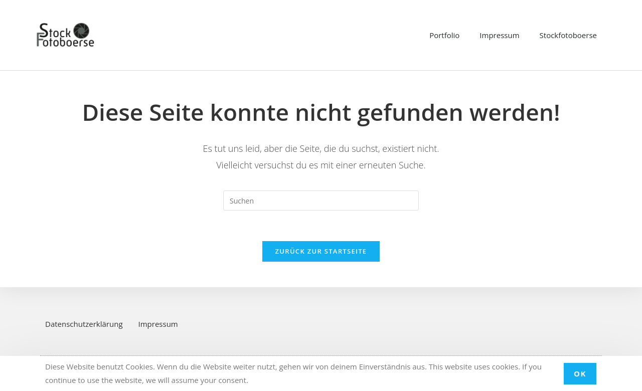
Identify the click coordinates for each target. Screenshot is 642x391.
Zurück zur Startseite (321, 251)
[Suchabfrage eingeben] (321, 200)
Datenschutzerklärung (84, 324)
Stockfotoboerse (568, 35)
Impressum (499, 35)
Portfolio (444, 35)
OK (580, 373)
